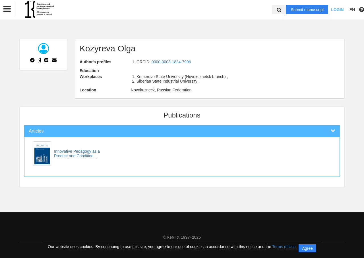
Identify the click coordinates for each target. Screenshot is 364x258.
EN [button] (352, 9)
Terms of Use (283, 246)
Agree (307, 248)
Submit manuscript (307, 9)
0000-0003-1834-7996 (171, 62)
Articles (36, 131)
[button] (7, 9)
